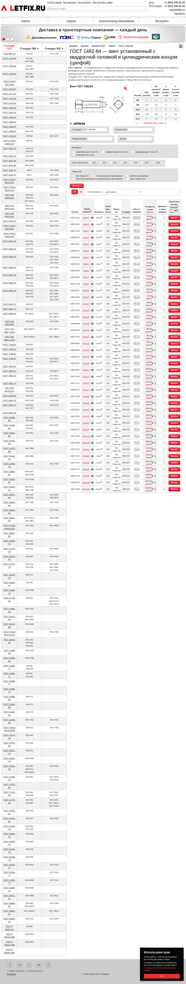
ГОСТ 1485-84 (9, 122)
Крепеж (25, 21)
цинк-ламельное (137, 179)
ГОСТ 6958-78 (9, 313)
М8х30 (86, 257)
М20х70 (86, 463)
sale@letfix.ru (177, 10)
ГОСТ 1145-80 (9, 66)
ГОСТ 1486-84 (9, 127)
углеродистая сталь (85, 155)
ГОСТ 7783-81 (9, 344)
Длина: (123, 139)
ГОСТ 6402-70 (9, 309)
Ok (161, 976)
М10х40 (86, 317)
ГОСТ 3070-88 (9, 165)
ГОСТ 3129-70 (9, 175)
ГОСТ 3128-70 (9, 170)
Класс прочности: (80, 162)
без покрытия (82, 176)
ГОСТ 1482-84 (9, 112)
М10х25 (86, 297)
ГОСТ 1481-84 (9, 108)
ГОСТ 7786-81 (9, 354)
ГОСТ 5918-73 (9, 257)
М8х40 (86, 271)
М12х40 (86, 363)
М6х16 (86, 218)
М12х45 (86, 370)
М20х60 (86, 456)
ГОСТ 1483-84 (9, 117)
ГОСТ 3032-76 (9, 148)
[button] (4, 39)
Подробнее (92, 217)
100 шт (137, 218)
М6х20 (86, 224)
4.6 (94, 162)
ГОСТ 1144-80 (9, 58)
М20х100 (86, 483)
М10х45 (86, 324)
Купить (174, 218)
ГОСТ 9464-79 (9, 400)
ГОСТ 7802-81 (9, 371)
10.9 (146, 162)
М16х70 (86, 416)
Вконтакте (19, 965)
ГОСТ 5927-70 (9, 275)
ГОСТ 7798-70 (9, 358)
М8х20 (86, 244)
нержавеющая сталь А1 (87, 152)
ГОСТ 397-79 (9, 54)
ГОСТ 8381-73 (9, 383)
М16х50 (86, 403)
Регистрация (155, 6)
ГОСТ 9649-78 (9, 413)
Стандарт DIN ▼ (29, 48)
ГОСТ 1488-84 (9, 131)
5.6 (114, 162)
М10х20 (86, 290)
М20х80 (86, 469)
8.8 (135, 162)
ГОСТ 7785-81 (9, 349)
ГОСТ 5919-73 (9, 267)
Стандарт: (77, 129)
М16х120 (86, 443)
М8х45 (86, 277)
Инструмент (162, 21)
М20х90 (86, 476)
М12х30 (86, 350)
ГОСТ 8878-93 (9, 396)
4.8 (104, 162)
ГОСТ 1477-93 (9, 94)
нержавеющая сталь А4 (146, 152)
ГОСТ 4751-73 (9, 221)
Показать (76, 185)
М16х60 (86, 410)
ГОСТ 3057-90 (9, 161)
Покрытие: (77, 171)
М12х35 (86, 357)
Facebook (10, 965)
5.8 (125, 162)
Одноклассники (48, 965)
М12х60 (86, 383)
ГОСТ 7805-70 (9, 376)
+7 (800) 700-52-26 (174, 2)
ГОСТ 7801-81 (9, 366)
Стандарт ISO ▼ (54, 48)
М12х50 (86, 377)
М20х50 (86, 449)
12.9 (158, 162)
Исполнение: (121, 129)
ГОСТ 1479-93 (9, 103)
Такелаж (71, 21)
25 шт (136, 271)
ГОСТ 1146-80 (9, 74)
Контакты (180, 13)
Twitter (39, 965)
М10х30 (86, 304)
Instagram (29, 965)
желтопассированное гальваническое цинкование (99, 179)
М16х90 (86, 430)
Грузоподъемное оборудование (116, 21)
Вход (151, 2)
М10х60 (86, 337)
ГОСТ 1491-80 (9, 136)
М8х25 (86, 251)
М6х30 (86, 238)
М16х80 (86, 423)
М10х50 (86, 330)
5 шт (137, 416)
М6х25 (86, 231)
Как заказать (69, 2)
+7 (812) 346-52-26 (174, 6)
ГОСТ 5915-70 (9, 241)
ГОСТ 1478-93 (9, 98)
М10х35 (86, 310)
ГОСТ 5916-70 (9, 249)
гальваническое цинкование (109, 176)
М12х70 (86, 390)
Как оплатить (84, 2)
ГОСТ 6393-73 (9, 304)
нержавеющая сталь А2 (117, 152)
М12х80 (86, 396)
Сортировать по (114, 192)
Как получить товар (103, 2)
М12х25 (86, 344)
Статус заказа (54, 2)
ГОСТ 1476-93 (9, 89)
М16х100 (86, 436)
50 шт (136, 224)
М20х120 (86, 489)
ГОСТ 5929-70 (9, 283)
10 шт (136, 390)
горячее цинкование (139, 176)
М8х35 (86, 264)
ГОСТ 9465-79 (9, 405)
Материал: (77, 147)
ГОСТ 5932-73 (9, 290)
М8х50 (86, 284)
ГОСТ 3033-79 (9, 156)
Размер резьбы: (79, 139)
